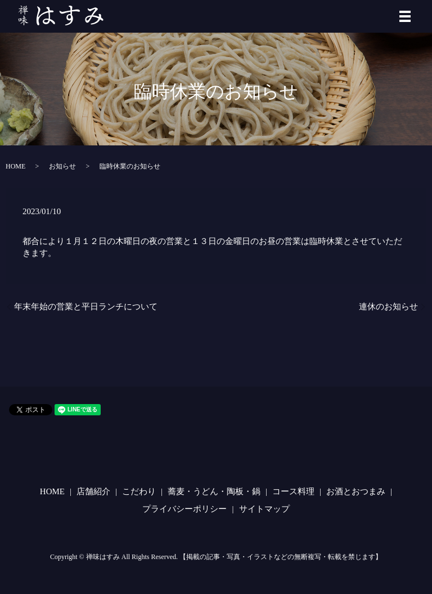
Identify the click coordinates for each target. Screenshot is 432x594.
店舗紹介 (93, 491)
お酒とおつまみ (355, 491)
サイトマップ (264, 508)
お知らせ (62, 166)
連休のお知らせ (388, 306)
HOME (15, 166)
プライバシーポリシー (184, 508)
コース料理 (293, 491)
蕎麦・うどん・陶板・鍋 (214, 491)
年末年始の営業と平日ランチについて (86, 306)
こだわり (139, 491)
